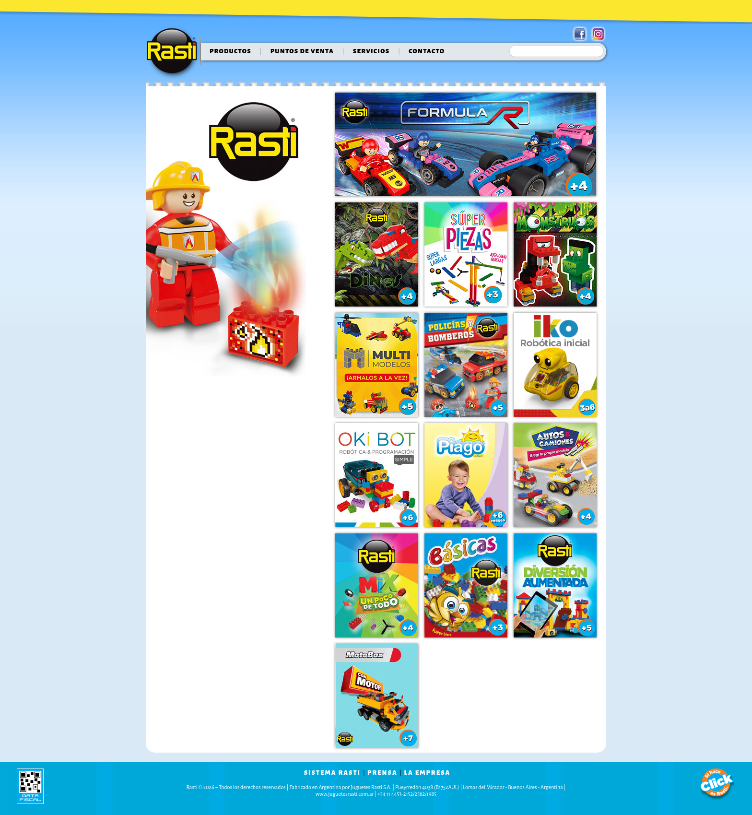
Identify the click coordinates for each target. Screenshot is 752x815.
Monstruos (555, 254)
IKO (555, 365)
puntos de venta (302, 51)
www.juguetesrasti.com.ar (345, 794)
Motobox (376, 696)
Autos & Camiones (555, 475)
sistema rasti (332, 772)
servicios (371, 51)
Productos (230, 51)
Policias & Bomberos (465, 365)
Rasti (175, 53)
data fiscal (30, 786)
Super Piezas (465, 254)
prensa (382, 772)
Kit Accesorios (465, 585)
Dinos (376, 254)
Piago (465, 475)
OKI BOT (376, 475)
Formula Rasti (465, 144)
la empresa (427, 772)
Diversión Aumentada (555, 585)
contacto (427, 51)
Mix (376, 585)
